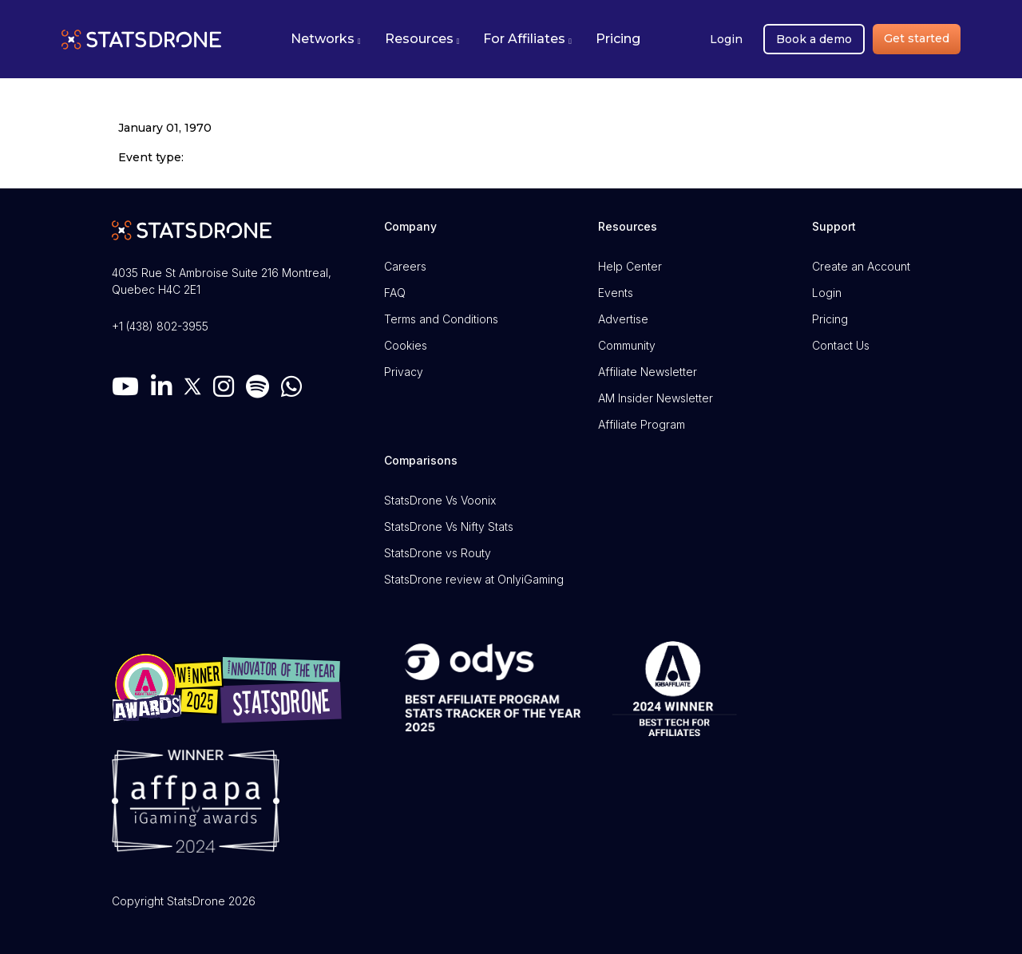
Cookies (405, 345)
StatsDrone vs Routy (437, 553)
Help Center (630, 266)
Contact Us (840, 345)
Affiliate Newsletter (647, 371)
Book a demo (814, 39)
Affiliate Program (641, 424)
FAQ (395, 292)
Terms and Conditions (441, 319)
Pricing (830, 319)
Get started (916, 38)
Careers (405, 266)
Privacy (403, 371)
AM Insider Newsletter (655, 398)
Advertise (623, 319)
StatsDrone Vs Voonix (440, 500)
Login (726, 39)
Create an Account (861, 266)
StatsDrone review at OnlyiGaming (474, 579)
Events (615, 292)
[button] (326, 39)
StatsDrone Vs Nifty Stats (448, 526)
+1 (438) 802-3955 (160, 326)
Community (627, 345)
